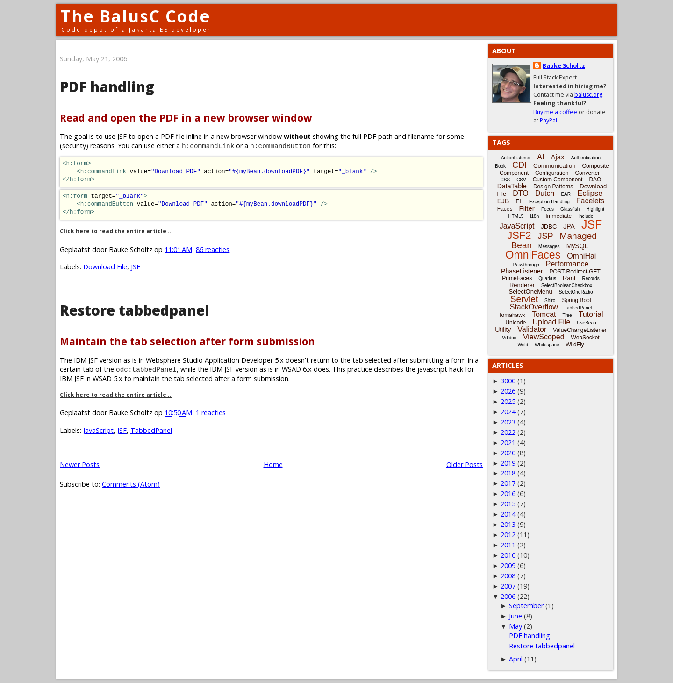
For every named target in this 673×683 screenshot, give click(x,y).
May (515, 626)
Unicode (515, 322)
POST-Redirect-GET (575, 271)
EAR (566, 194)
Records (591, 278)
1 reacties (211, 412)
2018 (508, 472)
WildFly (575, 344)
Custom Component (558, 179)
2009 (508, 565)
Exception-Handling (549, 201)
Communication (554, 165)
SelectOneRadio (576, 292)
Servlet (524, 299)
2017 (508, 483)
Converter (587, 173)
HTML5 (516, 216)
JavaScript (98, 430)
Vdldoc (509, 337)
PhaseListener (522, 271)
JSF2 (519, 235)
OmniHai (581, 256)
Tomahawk (512, 315)
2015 (508, 503)
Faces (505, 209)
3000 (508, 380)
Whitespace (547, 344)
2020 (508, 452)
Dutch (545, 193)
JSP (545, 236)
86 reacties (212, 249)
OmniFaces (533, 255)
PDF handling (107, 86)
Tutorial (591, 314)
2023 (508, 421)
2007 (508, 586)
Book (500, 166)
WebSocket (585, 337)
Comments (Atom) (131, 484)
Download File (105, 266)
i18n (534, 216)
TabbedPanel (151, 430)
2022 (508, 432)
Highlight (595, 209)
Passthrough (526, 264)
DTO (520, 193)
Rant (569, 277)
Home (273, 464)
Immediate (558, 216)
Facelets (590, 201)
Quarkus (547, 278)
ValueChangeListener (580, 330)
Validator (531, 329)
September (526, 605)
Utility (503, 329)
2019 (508, 463)
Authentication (586, 157)
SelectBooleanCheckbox (566, 285)
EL (519, 201)
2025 (508, 401)
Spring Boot (576, 300)
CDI (519, 165)
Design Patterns (553, 186)
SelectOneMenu (530, 291)
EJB (503, 201)
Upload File (551, 322)
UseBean (586, 322)
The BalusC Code (136, 16)
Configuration (551, 173)
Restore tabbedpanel (134, 310)
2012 (508, 534)
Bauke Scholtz (564, 66)
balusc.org (588, 95)
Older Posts (464, 464)
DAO (595, 179)
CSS (505, 179)
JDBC (549, 226)
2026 (508, 391)
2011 (508, 544)
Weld (522, 344)
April (516, 658)
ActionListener (515, 157)
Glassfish (570, 209)
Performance (567, 264)
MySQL (577, 246)
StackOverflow (534, 307)
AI (540, 157)
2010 (508, 555)
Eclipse (590, 193)
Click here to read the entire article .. (116, 231)
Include (585, 216)
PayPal (548, 120)
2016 (508, 493)
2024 (508, 411)
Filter (527, 208)
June (515, 615)
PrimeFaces (517, 278)
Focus (547, 209)
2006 (508, 596)
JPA (569, 226)
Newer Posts (80, 464)
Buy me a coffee (555, 112)
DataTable (512, 186)
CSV (521, 179)
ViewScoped (544, 337)
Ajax (557, 157)
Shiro (549, 300)
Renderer (522, 284)
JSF (135, 266)
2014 (508, 514)
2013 (508, 524)
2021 (508, 442)
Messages (549, 246)
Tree (567, 315)
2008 (508, 575)
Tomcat (544, 314)
